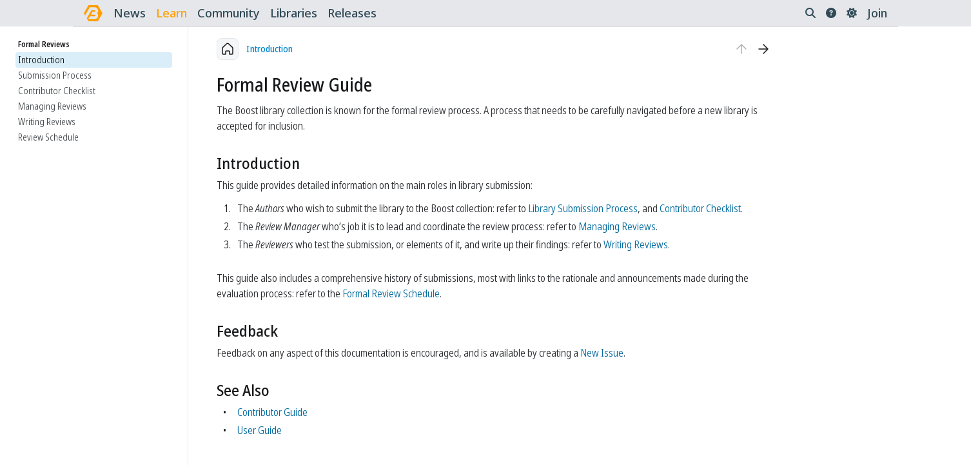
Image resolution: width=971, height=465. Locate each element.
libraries (293, 13)
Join (877, 13)
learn (171, 13)
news (129, 13)
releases (352, 13)
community (228, 13)
